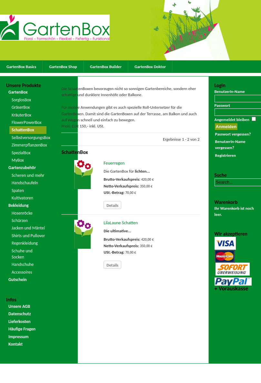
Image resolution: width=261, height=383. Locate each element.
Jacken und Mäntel (28, 228)
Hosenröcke (22, 213)
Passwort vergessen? (233, 134)
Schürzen (20, 220)
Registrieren (225, 155)
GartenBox (18, 92)
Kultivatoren (22, 198)
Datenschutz (19, 314)
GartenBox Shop (63, 66)
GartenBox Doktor (150, 66)
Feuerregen (114, 163)
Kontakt (15, 344)
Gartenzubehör (22, 167)
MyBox (18, 160)
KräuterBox (21, 115)
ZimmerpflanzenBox (29, 145)
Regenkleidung (25, 243)
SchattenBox (23, 130)
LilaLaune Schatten (121, 223)
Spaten (18, 190)
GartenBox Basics (21, 66)
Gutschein (17, 279)
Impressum (18, 336)
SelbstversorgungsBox (29, 137)
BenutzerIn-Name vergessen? (230, 144)
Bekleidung (18, 205)
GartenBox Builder (106, 66)
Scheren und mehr (28, 175)
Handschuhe (23, 264)
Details (112, 205)
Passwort (222, 105)
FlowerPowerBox (27, 122)
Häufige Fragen (21, 329)
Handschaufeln (25, 183)
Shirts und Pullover (28, 235)
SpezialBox (21, 153)
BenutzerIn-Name (230, 91)
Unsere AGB (19, 306)
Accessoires (22, 272)
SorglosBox (21, 100)
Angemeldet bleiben (232, 119)
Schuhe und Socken (22, 254)
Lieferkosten (19, 321)
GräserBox (21, 107)
